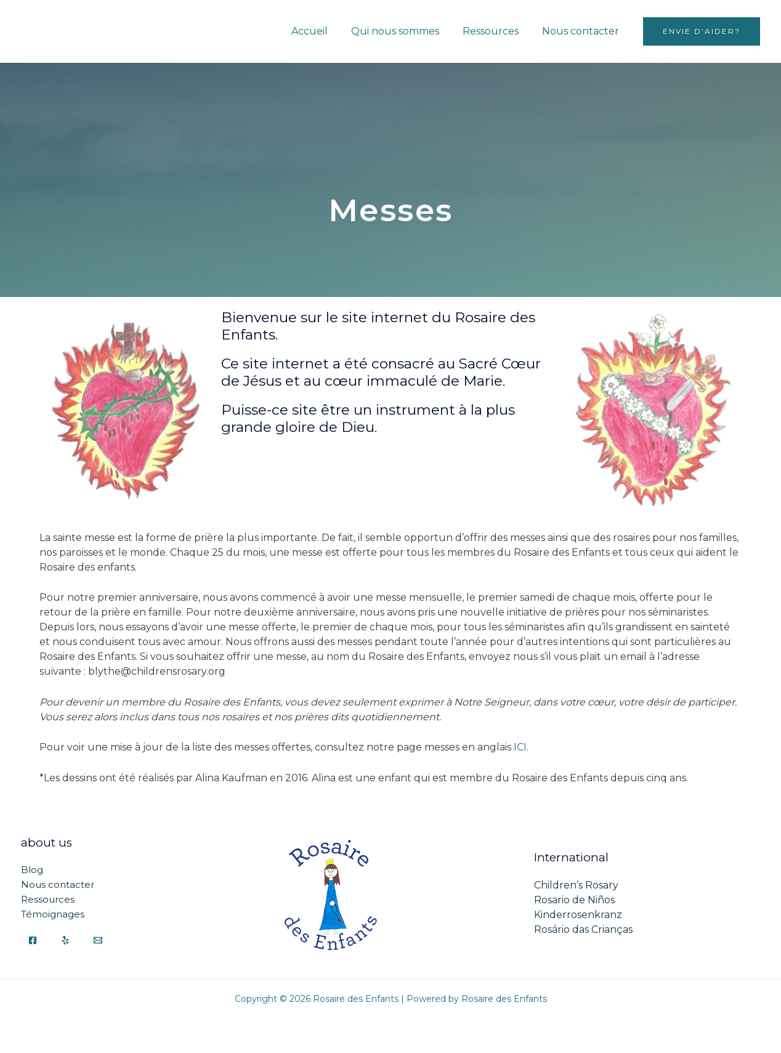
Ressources (496, 31)
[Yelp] (65, 940)
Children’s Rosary (576, 885)
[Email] (98, 940)
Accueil (322, 31)
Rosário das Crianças (583, 929)
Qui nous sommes (404, 31)
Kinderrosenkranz (578, 915)
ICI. (521, 747)
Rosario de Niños (574, 900)
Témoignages (52, 915)
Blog (32, 870)
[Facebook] (32, 940)
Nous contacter (582, 31)
